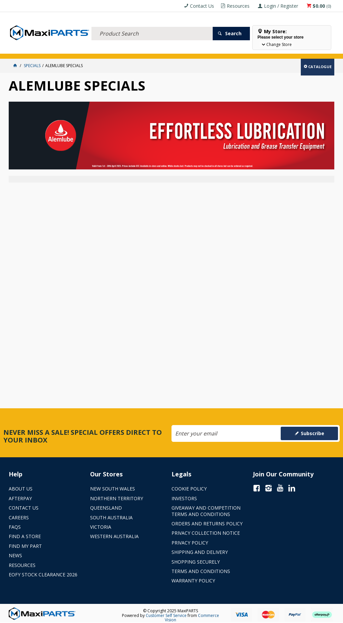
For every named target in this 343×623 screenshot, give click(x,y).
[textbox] (152, 25)
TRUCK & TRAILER (119, 49)
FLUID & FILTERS (83, 49)
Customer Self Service (166, 615)
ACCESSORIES (24, 49)
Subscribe (312, 433)
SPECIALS (220, 49)
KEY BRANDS (194, 49)
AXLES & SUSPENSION (159, 49)
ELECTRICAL (53, 49)
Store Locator (250, 49)
